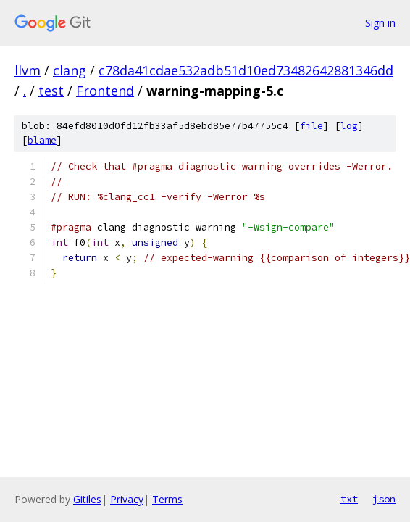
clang (69, 70)
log (349, 126)
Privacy (126, 499)
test (51, 90)
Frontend (105, 90)
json (384, 498)
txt (349, 498)
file (311, 126)
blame (42, 140)
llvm (27, 70)
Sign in (380, 23)
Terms (167, 499)
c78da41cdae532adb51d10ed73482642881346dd (246, 70)
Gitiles (87, 499)
